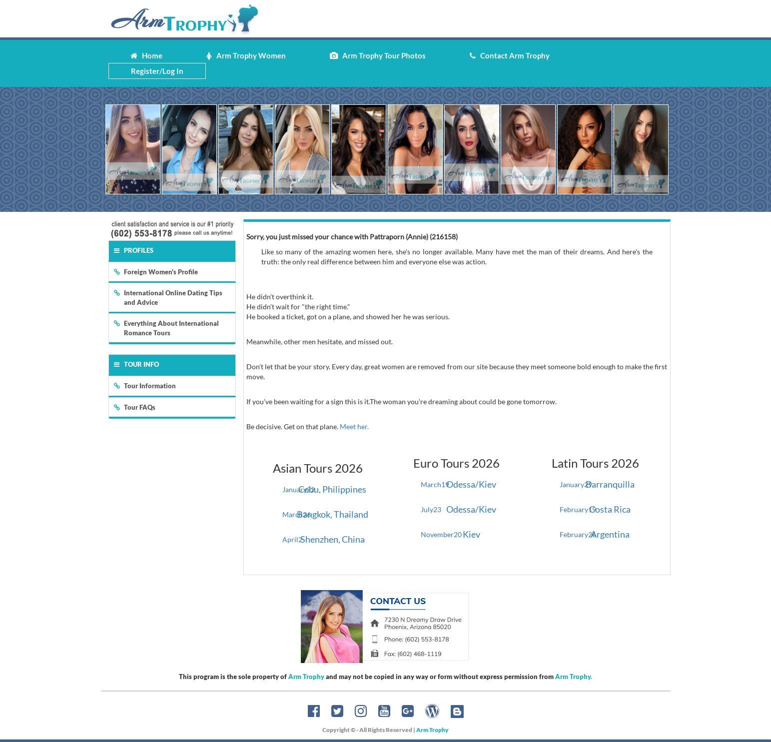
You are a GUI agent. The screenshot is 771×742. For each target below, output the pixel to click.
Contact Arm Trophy (510, 55)
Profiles (133, 250)
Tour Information (145, 386)
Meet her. (354, 426)
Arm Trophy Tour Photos (378, 55)
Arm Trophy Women (246, 55)
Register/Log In (157, 70)
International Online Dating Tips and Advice (168, 297)
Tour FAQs (134, 407)
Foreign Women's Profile (156, 272)
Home (146, 55)
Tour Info (136, 364)
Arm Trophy (306, 677)
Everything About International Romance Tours (166, 328)
